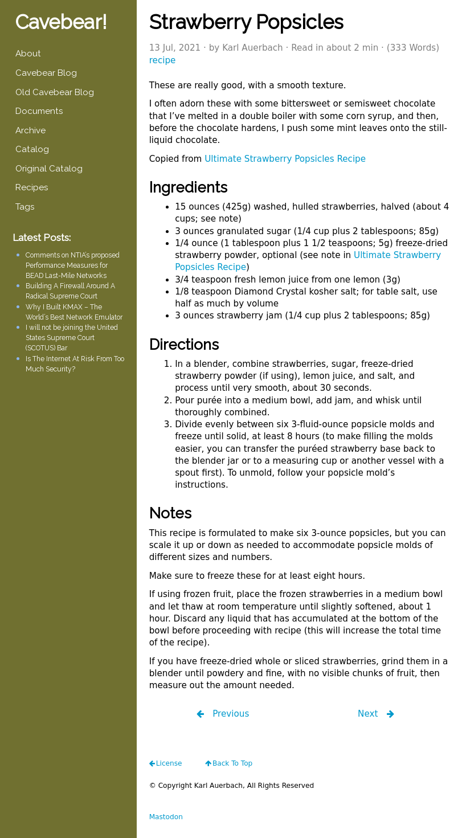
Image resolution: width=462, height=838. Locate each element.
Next (369, 714)
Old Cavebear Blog (54, 92)
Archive (30, 130)
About (28, 53)
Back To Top (232, 763)
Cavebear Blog (46, 73)
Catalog (32, 149)
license (169, 763)
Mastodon (166, 817)
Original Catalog (49, 168)
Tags (24, 207)
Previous (229, 714)
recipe (162, 60)
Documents (39, 111)
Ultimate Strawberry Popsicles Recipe (285, 159)
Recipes (31, 187)
